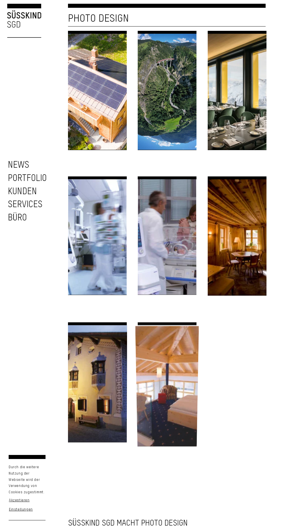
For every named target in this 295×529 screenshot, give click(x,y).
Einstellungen (21, 509)
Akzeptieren (19, 500)
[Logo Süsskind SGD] (20, 21)
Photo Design (98, 19)
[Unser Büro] (17, 218)
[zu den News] (18, 165)
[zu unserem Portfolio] (27, 178)
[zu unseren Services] (25, 204)
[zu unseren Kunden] (22, 191)
